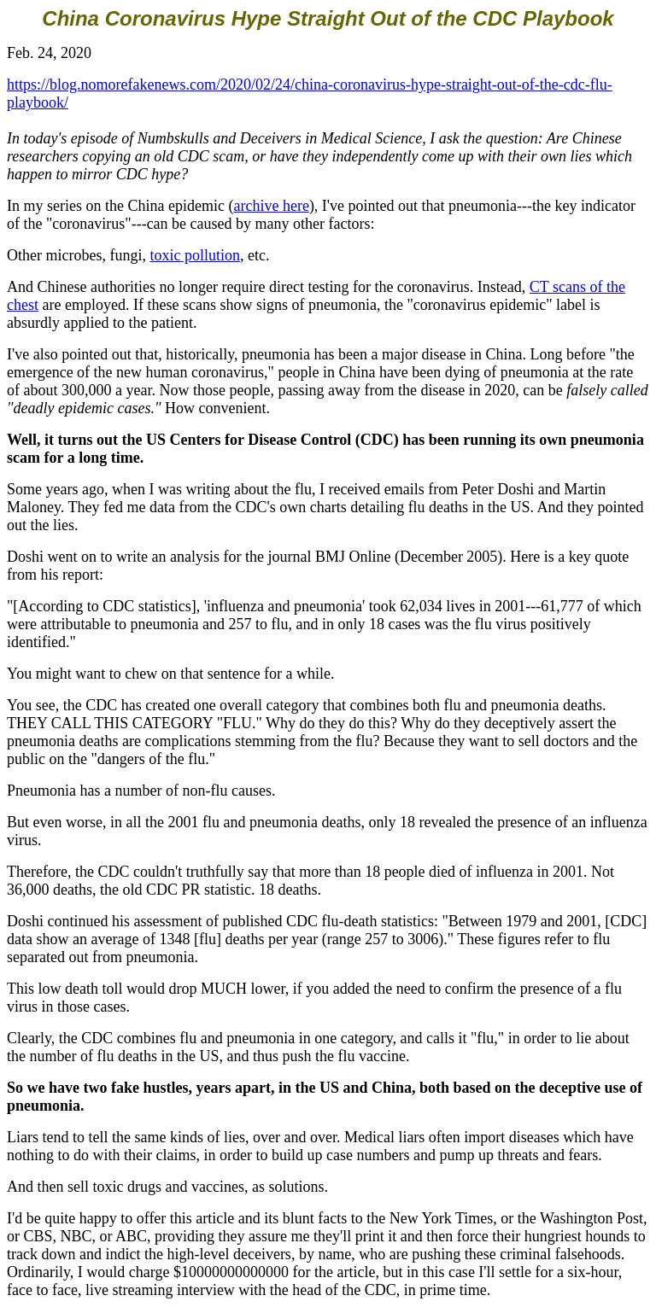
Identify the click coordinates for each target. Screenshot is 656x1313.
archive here (270, 205)
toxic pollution (194, 255)
